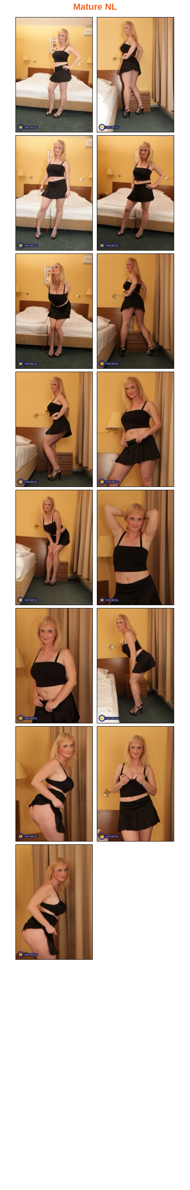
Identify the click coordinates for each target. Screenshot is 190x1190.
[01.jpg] (54, 74)
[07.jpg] (54, 429)
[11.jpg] (54, 665)
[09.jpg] (54, 547)
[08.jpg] (135, 429)
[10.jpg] (135, 547)
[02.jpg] (135, 74)
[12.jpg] (135, 665)
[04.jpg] (135, 193)
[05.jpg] (54, 311)
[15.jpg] (54, 902)
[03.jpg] (54, 193)
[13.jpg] (54, 784)
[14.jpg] (135, 784)
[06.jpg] (135, 311)
